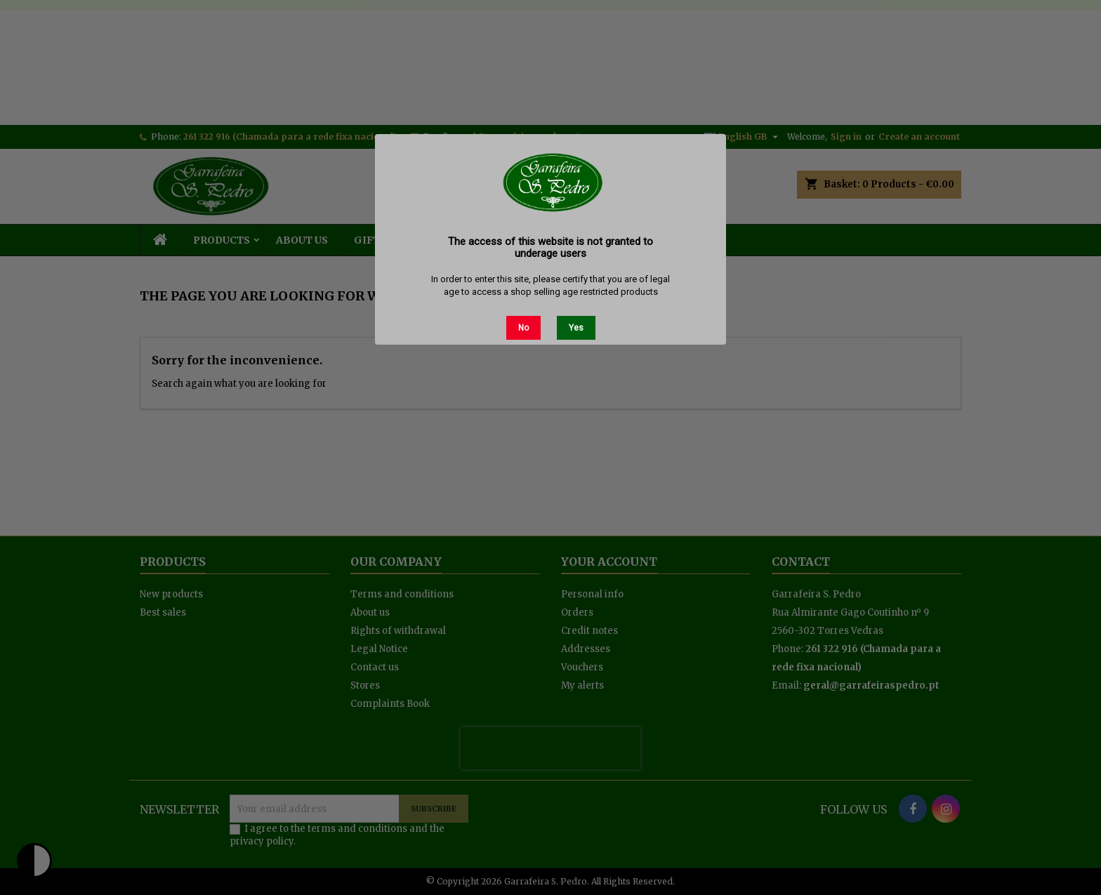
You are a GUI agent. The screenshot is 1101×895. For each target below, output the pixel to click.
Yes (576, 328)
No (523, 328)
